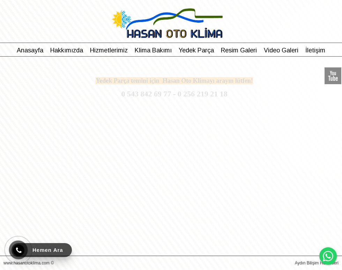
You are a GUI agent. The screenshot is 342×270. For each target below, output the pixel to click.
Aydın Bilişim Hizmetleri (317, 263)
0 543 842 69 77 (146, 93)
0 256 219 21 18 (203, 93)
